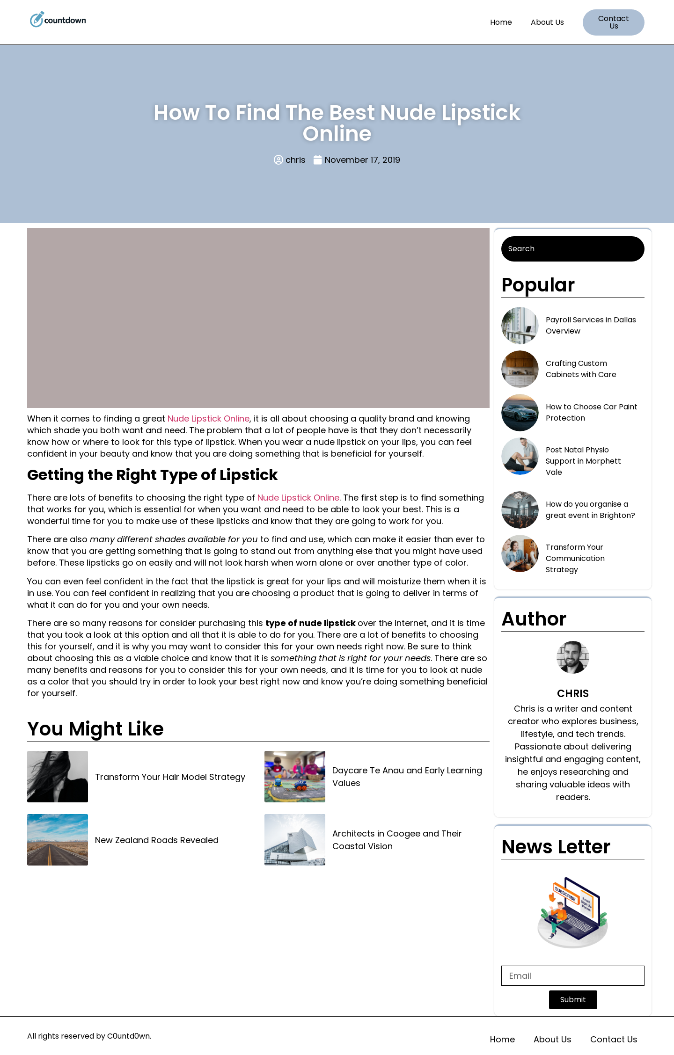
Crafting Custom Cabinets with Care (581, 369)
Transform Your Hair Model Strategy (170, 777)
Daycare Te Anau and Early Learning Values (407, 776)
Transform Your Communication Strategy (575, 558)
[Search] (573, 249)
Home (501, 22)
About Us (547, 22)
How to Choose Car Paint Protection (591, 412)
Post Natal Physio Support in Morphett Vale (583, 461)
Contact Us (613, 1039)
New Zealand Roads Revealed (157, 840)
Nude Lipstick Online (208, 418)
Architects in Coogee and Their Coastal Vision (397, 840)
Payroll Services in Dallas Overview (591, 325)
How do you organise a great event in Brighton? (590, 510)
